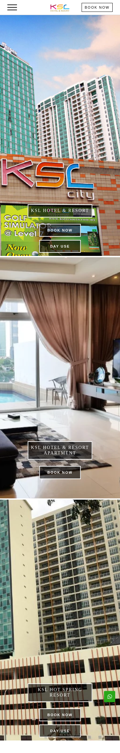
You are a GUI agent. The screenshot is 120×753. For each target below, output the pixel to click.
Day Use (60, 246)
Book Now (97, 7)
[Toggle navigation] (12, 7)
